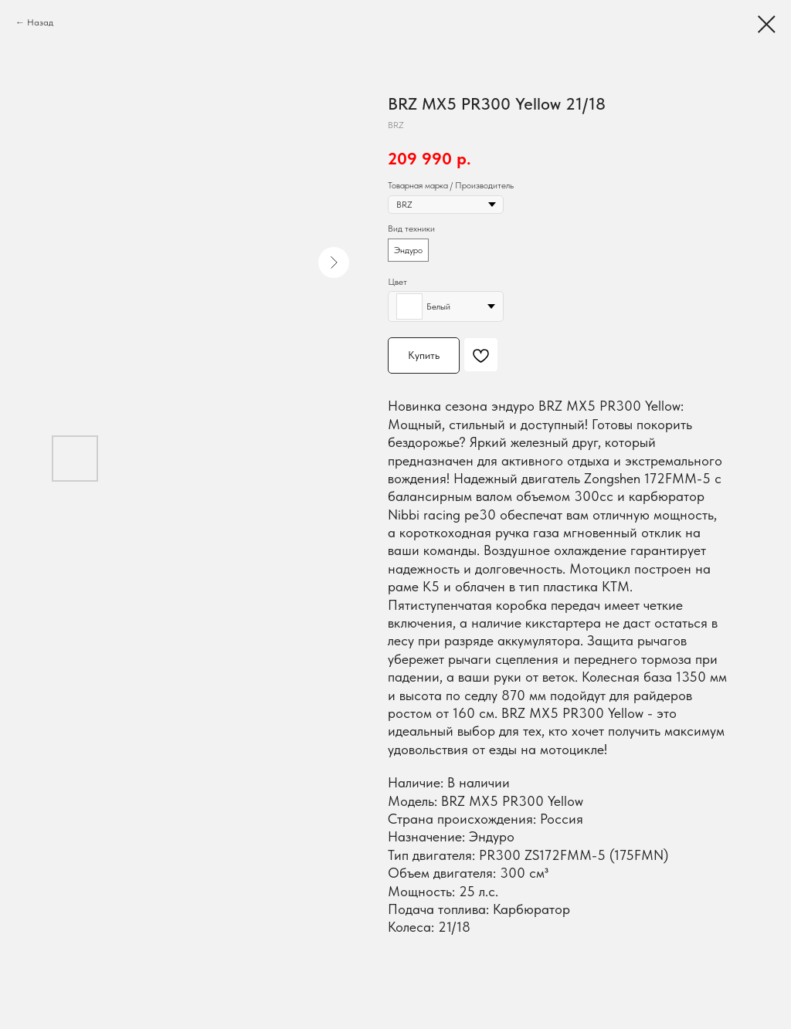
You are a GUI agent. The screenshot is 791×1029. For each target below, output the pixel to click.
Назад (40, 22)
